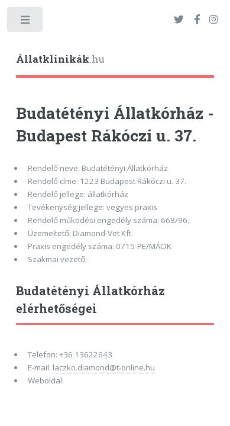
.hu (60, 59)
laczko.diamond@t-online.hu (104, 367)
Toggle (25, 22)
